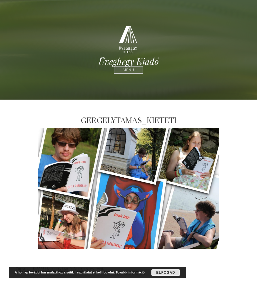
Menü (128, 69)
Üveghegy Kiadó (129, 61)
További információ (130, 272)
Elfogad (165, 273)
